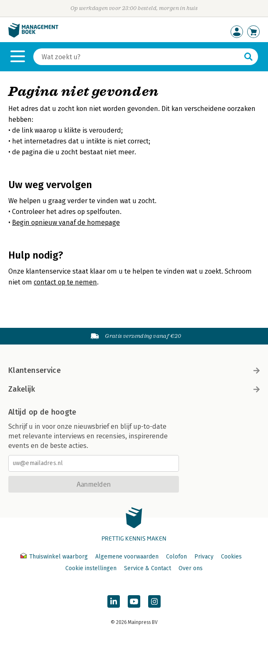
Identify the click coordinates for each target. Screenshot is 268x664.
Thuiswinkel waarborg (54, 556)
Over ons (191, 568)
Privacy (203, 556)
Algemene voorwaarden (127, 556)
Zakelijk (134, 389)
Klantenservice (134, 370)
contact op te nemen (65, 282)
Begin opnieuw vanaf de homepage (66, 222)
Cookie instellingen (91, 568)
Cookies (231, 556)
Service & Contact (147, 568)
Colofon (176, 556)
